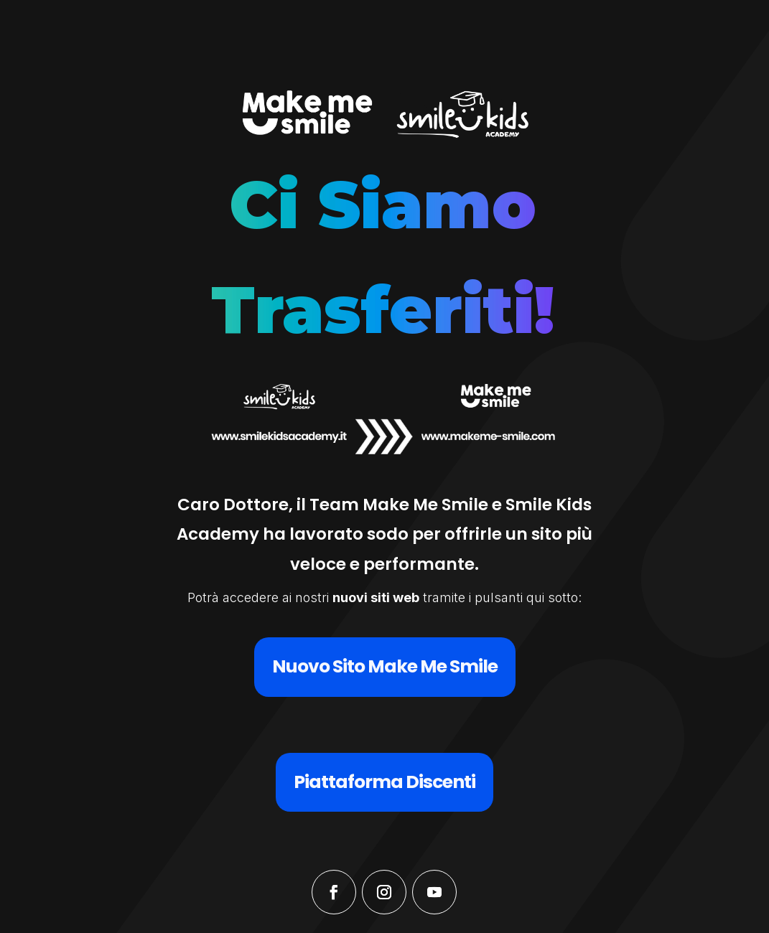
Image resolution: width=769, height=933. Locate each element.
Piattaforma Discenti (384, 781)
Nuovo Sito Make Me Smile (385, 666)
